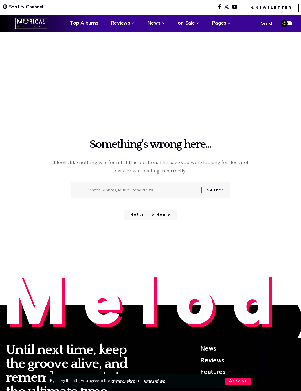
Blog (246, 364)
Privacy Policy (124, 381)
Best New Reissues (267, 350)
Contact (251, 377)
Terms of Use (158, 381)
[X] (226, 7)
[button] (238, 381)
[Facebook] (219, 7)
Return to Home (150, 216)
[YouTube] (234, 7)
